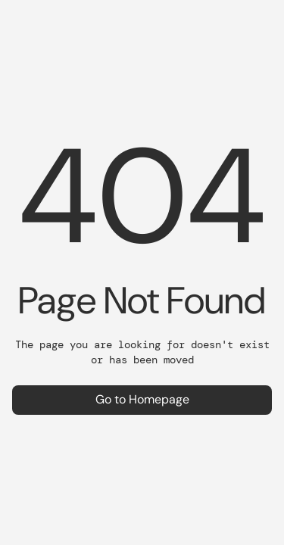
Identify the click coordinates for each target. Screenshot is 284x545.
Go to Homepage (142, 399)
